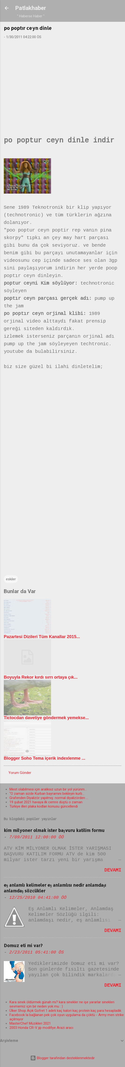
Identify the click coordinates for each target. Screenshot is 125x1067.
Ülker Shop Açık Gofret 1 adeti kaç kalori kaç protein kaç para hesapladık (65, 1010)
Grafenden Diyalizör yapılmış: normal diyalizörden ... (48, 798)
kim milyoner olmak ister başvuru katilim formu (54, 830)
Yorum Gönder (20, 773)
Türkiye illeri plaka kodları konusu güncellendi (43, 806)
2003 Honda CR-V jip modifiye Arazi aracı (41, 1028)
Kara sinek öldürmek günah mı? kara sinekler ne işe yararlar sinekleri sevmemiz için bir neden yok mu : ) (61, 1004)
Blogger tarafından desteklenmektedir (62, 1058)
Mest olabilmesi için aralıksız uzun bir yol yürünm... (48, 789)
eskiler (11, 579)
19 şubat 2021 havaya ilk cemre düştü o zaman (45, 802)
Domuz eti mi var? (23, 945)
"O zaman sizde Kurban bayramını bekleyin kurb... (46, 793)
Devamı (112, 870)
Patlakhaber (30, 8)
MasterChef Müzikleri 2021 (30, 1023)
